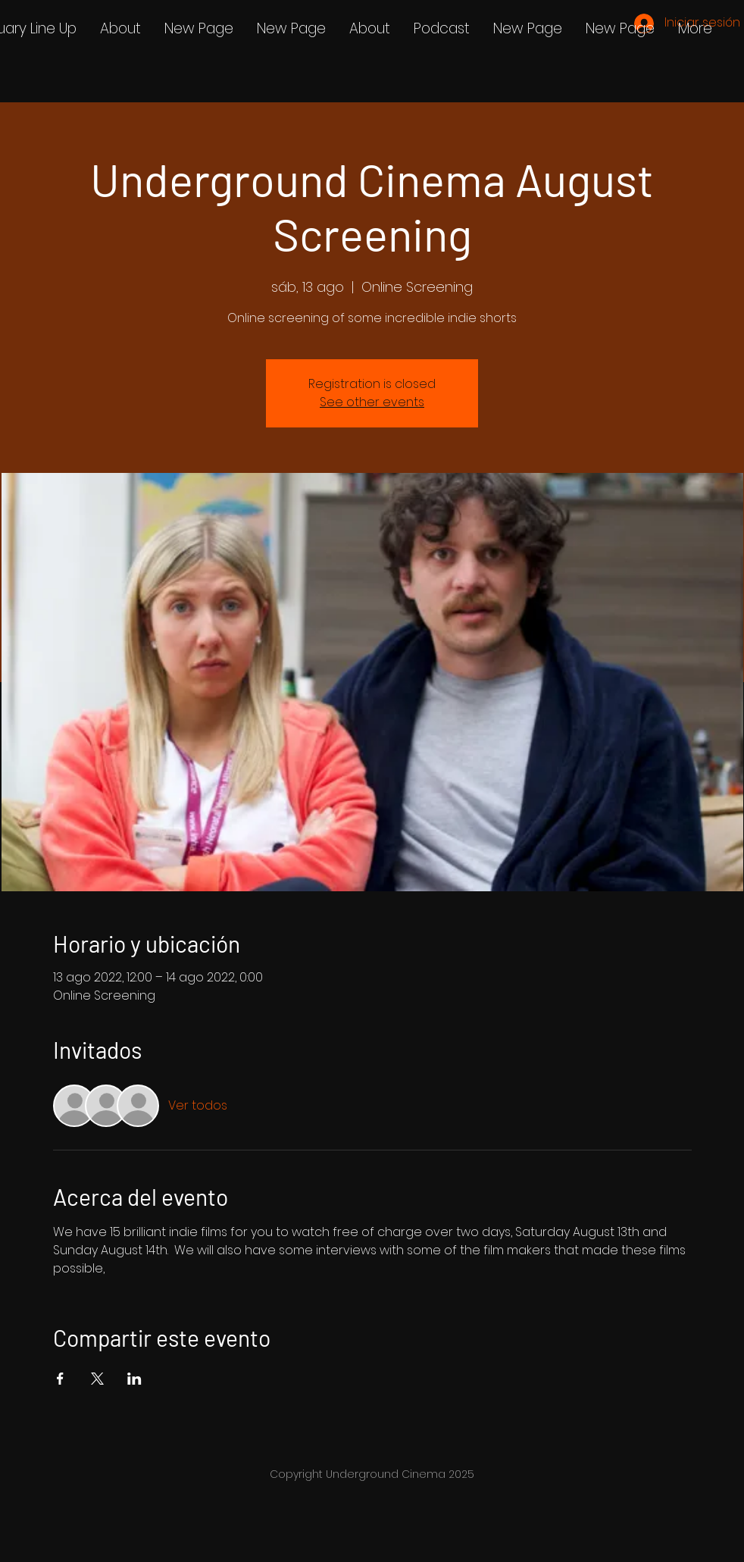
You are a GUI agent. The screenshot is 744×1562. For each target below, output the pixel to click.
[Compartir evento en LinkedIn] (134, 1379)
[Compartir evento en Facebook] (60, 1379)
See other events (372, 402)
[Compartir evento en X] (97, 1379)
